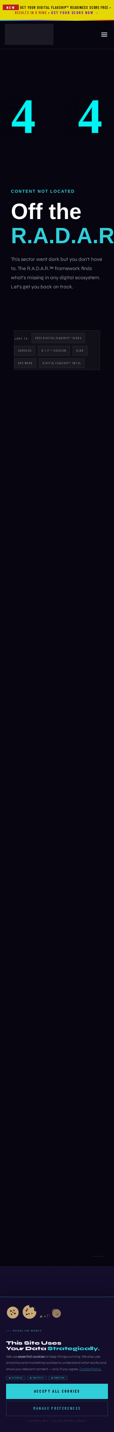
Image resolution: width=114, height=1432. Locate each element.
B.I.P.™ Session (54, 350)
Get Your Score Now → (75, 12)
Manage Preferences (57, 1408)
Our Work (25, 363)
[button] (104, 34)
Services (25, 350)
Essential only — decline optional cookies (57, 1420)
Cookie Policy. (90, 1369)
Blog (80, 350)
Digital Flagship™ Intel (62, 363)
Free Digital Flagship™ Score (58, 338)
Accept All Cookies (57, 1391)
